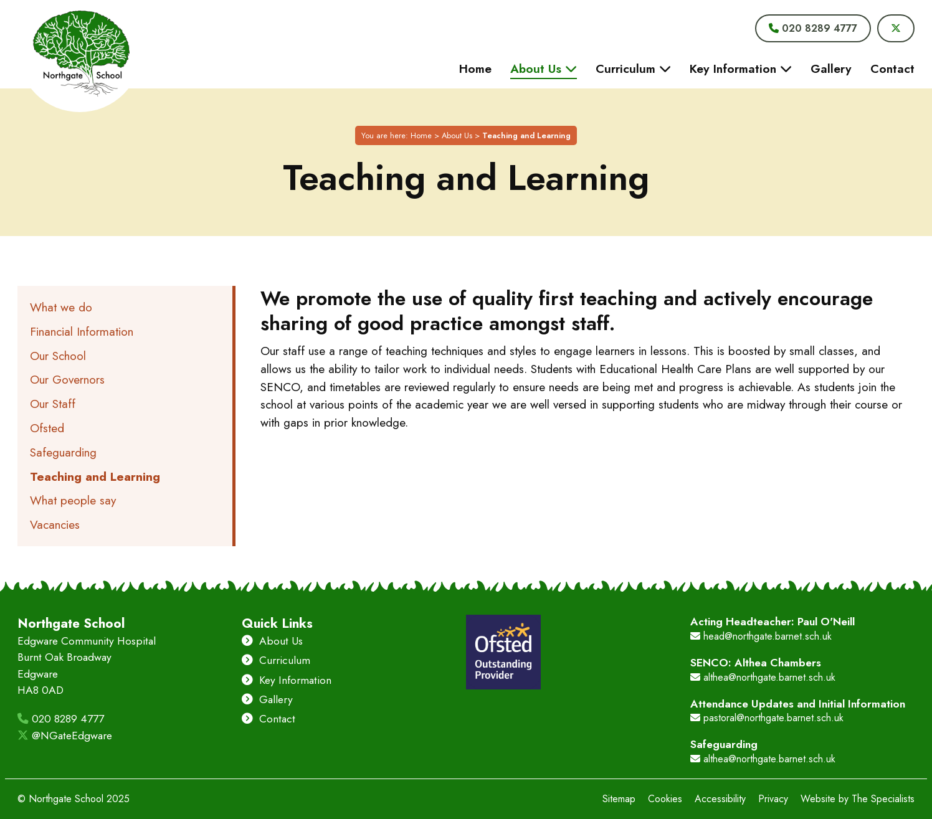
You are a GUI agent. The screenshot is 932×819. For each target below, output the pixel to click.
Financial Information (81, 331)
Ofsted (47, 428)
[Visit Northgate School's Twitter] (896, 28)
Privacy (773, 799)
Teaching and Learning (95, 476)
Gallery (267, 699)
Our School (58, 355)
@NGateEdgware (64, 735)
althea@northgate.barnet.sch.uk (762, 677)
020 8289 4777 (60, 719)
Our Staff (52, 403)
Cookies (665, 799)
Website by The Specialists (858, 799)
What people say (73, 500)
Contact (268, 719)
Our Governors (67, 379)
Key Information (286, 680)
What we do (61, 307)
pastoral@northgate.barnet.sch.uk (767, 718)
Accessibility (720, 799)
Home (421, 135)
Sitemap (618, 799)
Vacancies (55, 524)
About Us (457, 135)
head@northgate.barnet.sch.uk (761, 636)
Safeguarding (63, 452)
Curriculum (276, 660)
